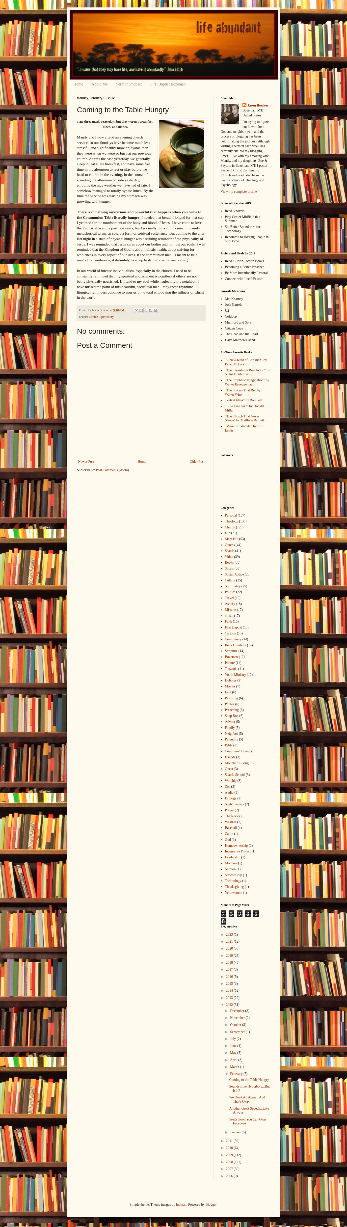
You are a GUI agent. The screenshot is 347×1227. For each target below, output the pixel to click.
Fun (227, 533)
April (234, 1060)
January (236, 1132)
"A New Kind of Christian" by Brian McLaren (246, 362)
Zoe (227, 787)
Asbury (230, 604)
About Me (100, 84)
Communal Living (237, 751)
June (233, 1046)
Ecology (231, 798)
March (235, 1067)
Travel (229, 598)
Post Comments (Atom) (112, 470)
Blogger (211, 1204)
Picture (230, 663)
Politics (230, 592)
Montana (231, 863)
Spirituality (107, 317)
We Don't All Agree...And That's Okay (247, 1099)
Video (229, 557)
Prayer (229, 810)
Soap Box (232, 716)
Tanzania (231, 669)
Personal (231, 515)
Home (78, 84)
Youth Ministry (235, 675)
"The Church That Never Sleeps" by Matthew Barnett (244, 418)
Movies (230, 686)
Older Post (197, 462)
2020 (230, 948)
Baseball (231, 828)
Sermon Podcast (129, 84)
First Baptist (233, 627)
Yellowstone (233, 893)
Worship (231, 781)
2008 (230, 1162)
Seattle (229, 551)
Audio (229, 792)
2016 (230, 977)
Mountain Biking (237, 763)
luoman (181, 1204)
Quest (229, 769)
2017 (230, 969)
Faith (228, 621)
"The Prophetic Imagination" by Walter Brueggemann (247, 382)
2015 (230, 983)
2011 (230, 1141)
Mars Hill (231, 539)
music (229, 616)
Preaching (232, 710)
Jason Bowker (257, 105)
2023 (230, 934)
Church (93, 317)
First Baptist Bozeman (168, 84)
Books (229, 562)
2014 (230, 990)
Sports (229, 568)
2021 (230, 941)
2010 (230, 1148)
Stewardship (233, 875)
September (238, 1032)
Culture (230, 580)
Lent (228, 692)
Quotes (230, 545)
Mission (230, 610)
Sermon (230, 869)
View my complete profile (239, 191)
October (236, 1025)
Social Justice (234, 574)
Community (233, 639)
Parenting (231, 739)
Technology (233, 881)
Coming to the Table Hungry (249, 1080)
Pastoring (231, 698)
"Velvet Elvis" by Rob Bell (243, 400)
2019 (230, 955)
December (237, 1011)
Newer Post (86, 462)
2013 (230, 998)
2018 (230, 962)
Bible (228, 745)
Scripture (231, 651)
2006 (230, 1176)
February (236, 1074)
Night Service (234, 804)
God (228, 840)
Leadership (232, 857)
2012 (230, 1005)
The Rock (232, 816)
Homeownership (236, 845)
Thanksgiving (234, 887)
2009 (230, 1155)
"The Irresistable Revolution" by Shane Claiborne (247, 372)
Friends (230, 757)
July (233, 1039)
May (233, 1053)
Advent (230, 722)
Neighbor (231, 734)
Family (230, 728)
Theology (231, 521)
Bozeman (231, 657)
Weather (230, 822)
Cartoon (230, 633)
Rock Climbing (235, 645)
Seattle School (235, 775)
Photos (229, 704)
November (238, 1018)
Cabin (229, 834)
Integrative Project (238, 851)
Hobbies (231, 680)
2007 (230, 1169)
